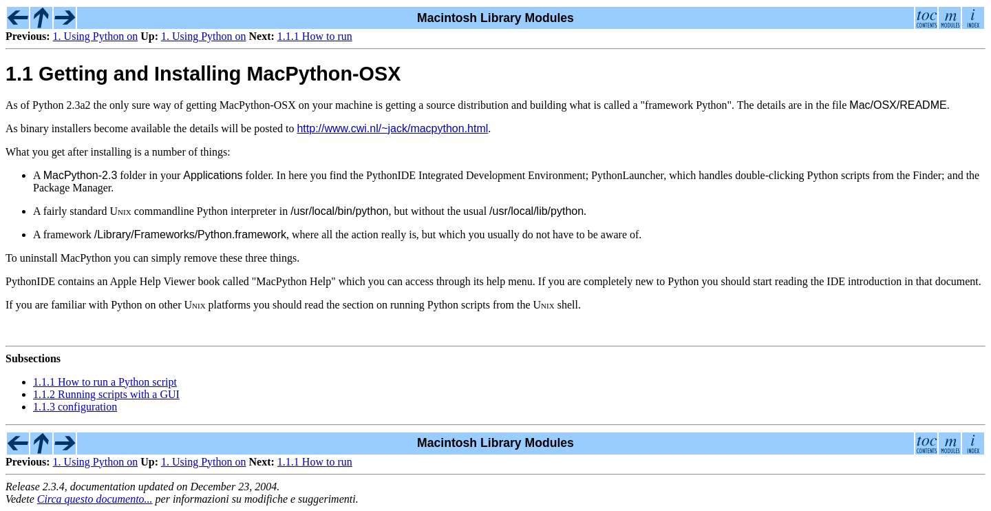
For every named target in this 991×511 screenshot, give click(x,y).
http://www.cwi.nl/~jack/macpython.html (392, 128)
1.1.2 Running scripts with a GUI (106, 394)
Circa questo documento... (95, 499)
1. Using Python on (95, 36)
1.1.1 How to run (314, 36)
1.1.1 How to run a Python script (105, 382)
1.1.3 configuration (75, 407)
